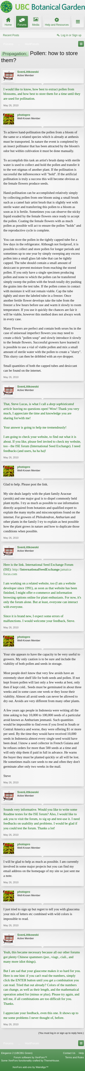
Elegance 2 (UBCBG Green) (16, 1053)
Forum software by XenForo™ (30, 1057)
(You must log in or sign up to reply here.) (61, 1033)
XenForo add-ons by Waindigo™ (30, 1067)
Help (81, 1053)
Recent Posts (11, 35)
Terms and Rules (74, 1057)
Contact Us (69, 1053)
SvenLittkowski (28, 72)
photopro (23, 115)
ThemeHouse (51, 1060)
